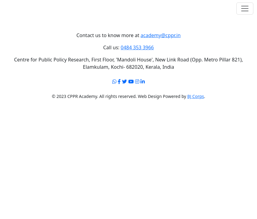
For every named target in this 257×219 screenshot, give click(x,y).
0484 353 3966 (137, 47)
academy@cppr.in (161, 35)
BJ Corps (195, 96)
